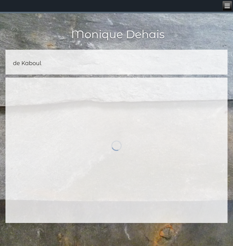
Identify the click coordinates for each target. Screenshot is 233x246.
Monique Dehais (117, 34)
